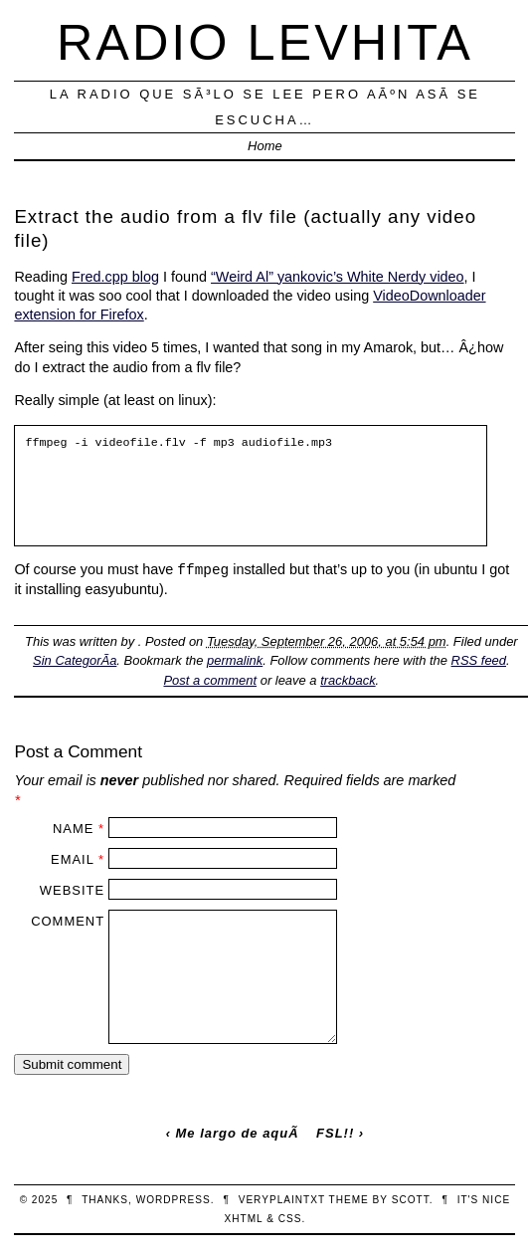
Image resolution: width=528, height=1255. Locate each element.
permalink (235, 660)
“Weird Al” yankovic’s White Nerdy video (337, 277)
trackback (347, 680)
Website (72, 890)
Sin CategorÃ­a (74, 660)
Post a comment (210, 680)
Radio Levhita (265, 42)
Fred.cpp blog (115, 277)
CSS (290, 1218)
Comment (67, 921)
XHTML (244, 1218)
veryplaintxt (282, 1199)
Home (265, 145)
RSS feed (478, 660)
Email (72, 859)
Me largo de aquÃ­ (237, 1133)
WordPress (173, 1199)
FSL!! (335, 1133)
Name (73, 828)
